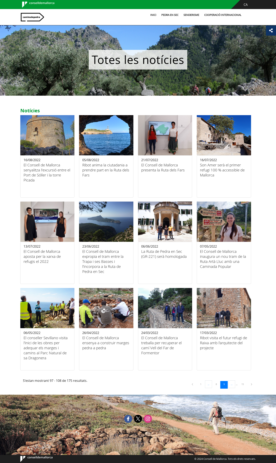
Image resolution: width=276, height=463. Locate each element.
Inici (152, 15)
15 (244, 384)
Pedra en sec (169, 15)
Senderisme (190, 15)
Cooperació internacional (222, 15)
